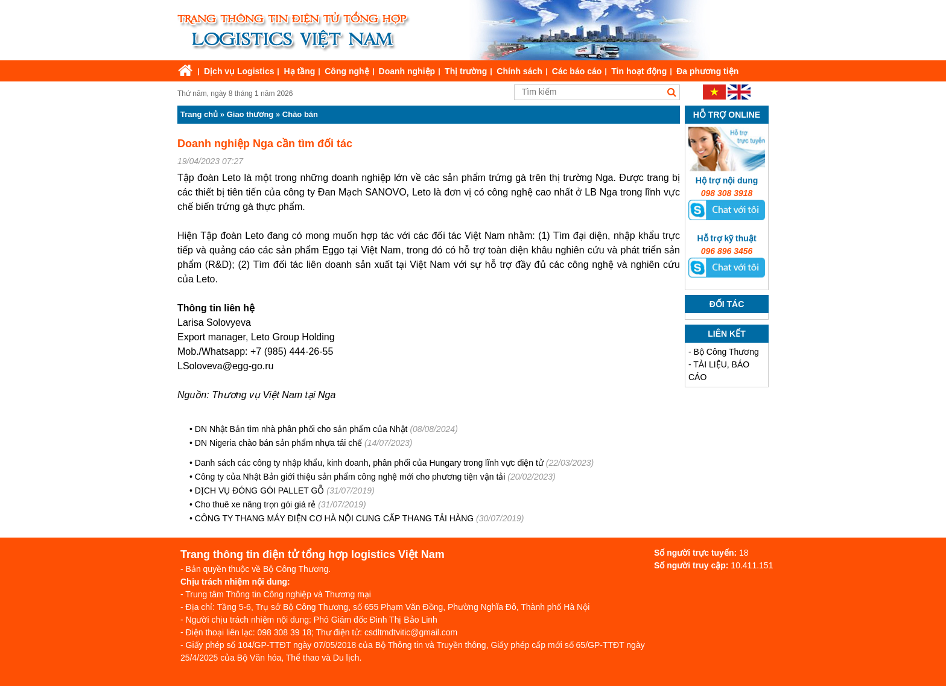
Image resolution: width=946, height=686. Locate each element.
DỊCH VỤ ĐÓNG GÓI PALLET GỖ (260, 490)
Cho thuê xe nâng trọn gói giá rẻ (255, 504)
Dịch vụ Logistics (239, 71)
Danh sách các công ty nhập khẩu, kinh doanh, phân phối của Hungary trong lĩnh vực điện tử (369, 463)
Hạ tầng (299, 71)
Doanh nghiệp (407, 71)
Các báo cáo (577, 71)
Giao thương (250, 114)
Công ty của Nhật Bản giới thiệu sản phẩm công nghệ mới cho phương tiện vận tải (350, 476)
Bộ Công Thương (726, 352)
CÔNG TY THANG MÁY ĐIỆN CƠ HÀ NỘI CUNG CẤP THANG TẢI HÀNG (335, 518)
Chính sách (519, 71)
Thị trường (466, 71)
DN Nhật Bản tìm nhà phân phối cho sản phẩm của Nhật (301, 429)
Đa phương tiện (707, 71)
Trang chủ (199, 114)
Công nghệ (347, 71)
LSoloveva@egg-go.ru (225, 366)
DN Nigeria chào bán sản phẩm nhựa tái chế (278, 443)
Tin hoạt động (639, 71)
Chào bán (300, 114)
